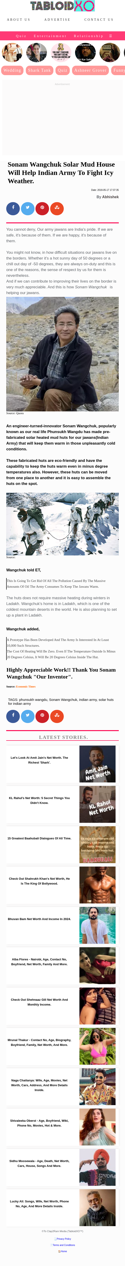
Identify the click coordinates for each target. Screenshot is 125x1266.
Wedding (12, 70)
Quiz (21, 36)
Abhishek (110, 197)
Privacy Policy (64, 1239)
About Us (19, 19)
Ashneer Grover (90, 70)
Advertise (57, 19)
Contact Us (99, 19)
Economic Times (25, 686)
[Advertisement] (62, 119)
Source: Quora (14, 413)
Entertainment (50, 36)
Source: (10, 557)
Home (64, 1251)
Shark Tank (39, 70)
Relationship (89, 36)
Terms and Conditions (64, 1245)
